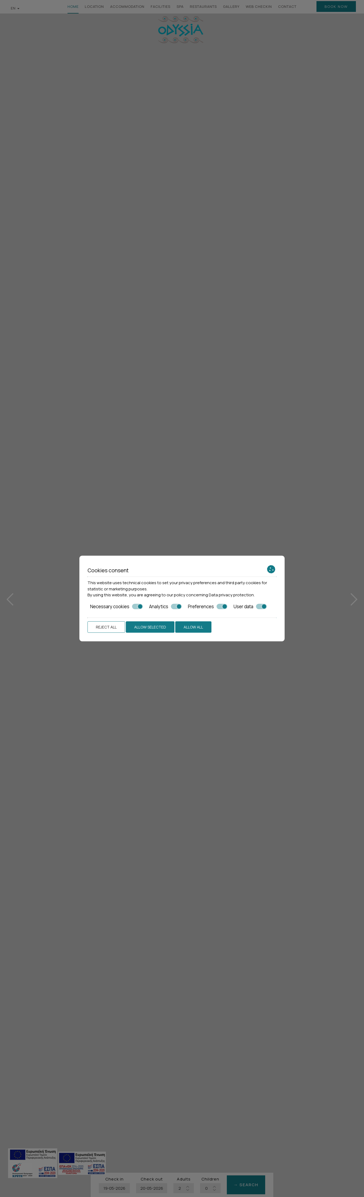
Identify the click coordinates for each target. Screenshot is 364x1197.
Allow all (193, 627)
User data (250, 606)
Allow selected (150, 627)
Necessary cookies (116, 606)
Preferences (207, 606)
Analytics (165, 606)
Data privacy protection (231, 595)
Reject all (106, 627)
